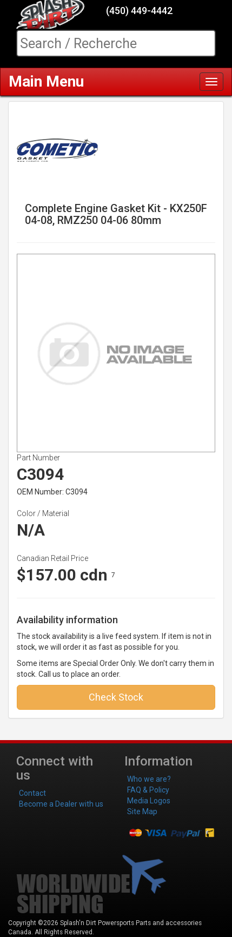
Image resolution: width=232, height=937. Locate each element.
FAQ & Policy (148, 790)
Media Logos (148, 800)
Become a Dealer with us (61, 804)
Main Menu (46, 81)
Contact (32, 793)
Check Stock (116, 697)
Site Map (142, 811)
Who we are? (149, 779)
